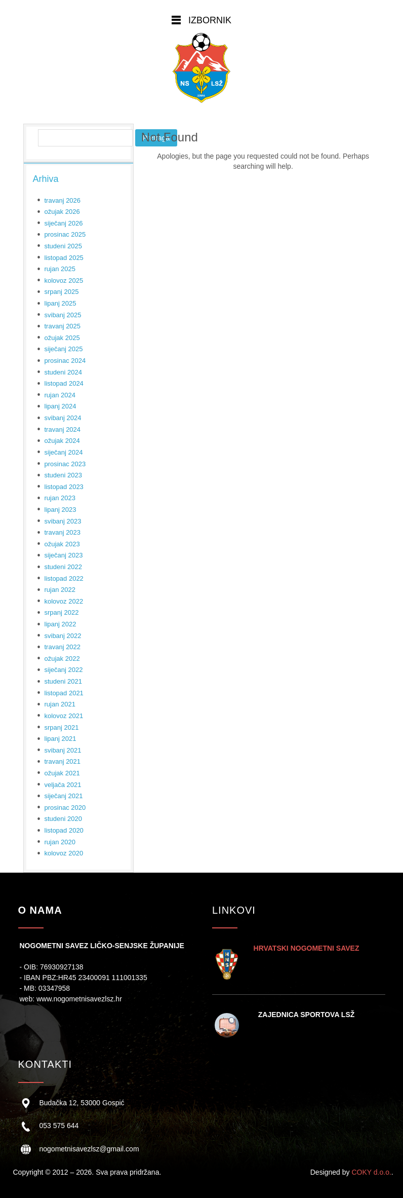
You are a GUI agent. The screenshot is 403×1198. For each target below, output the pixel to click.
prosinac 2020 (65, 807)
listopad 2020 (64, 830)
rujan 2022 (60, 589)
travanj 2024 (63, 429)
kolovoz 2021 (64, 716)
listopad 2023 (64, 487)
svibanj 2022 (63, 636)
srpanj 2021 (62, 727)
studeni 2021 (63, 681)
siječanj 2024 (64, 452)
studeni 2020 (63, 818)
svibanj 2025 (63, 315)
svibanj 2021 (63, 750)
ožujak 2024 (62, 440)
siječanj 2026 (64, 223)
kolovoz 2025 (64, 280)
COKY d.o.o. (371, 1172)
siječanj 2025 (64, 349)
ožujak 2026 (62, 211)
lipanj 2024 (60, 406)
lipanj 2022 (60, 624)
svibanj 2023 (63, 521)
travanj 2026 (63, 200)
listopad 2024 (64, 383)
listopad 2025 (64, 257)
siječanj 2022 (64, 669)
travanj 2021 (63, 761)
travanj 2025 (63, 326)
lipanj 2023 (60, 509)
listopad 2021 (64, 693)
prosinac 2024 (65, 360)
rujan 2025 (60, 269)
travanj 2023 (63, 532)
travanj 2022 (63, 647)
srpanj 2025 (62, 291)
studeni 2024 (63, 372)
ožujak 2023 (62, 544)
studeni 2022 (63, 567)
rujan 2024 (60, 395)
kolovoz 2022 (64, 601)
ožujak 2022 (62, 658)
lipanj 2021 (60, 738)
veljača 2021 (63, 785)
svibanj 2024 (63, 418)
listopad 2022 (64, 578)
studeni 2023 (63, 475)
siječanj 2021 (64, 796)
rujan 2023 (60, 498)
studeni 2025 (63, 246)
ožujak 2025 (62, 338)
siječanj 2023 (64, 555)
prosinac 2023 (65, 464)
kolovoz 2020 (64, 853)
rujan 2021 (60, 704)
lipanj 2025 (60, 303)
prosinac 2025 (65, 234)
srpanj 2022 (62, 612)
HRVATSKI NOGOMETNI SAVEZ (306, 948)
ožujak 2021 (62, 773)
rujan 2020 (60, 842)
